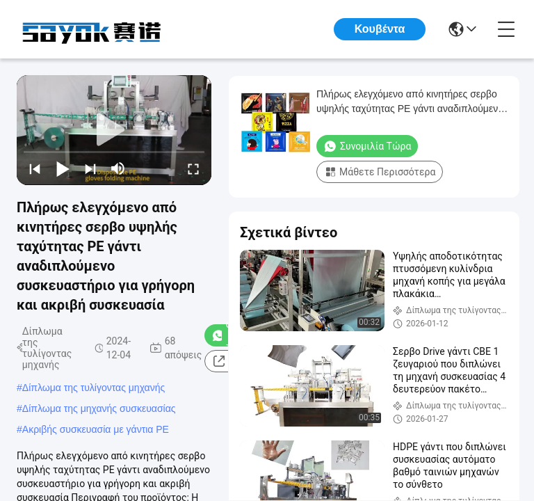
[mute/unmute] (118, 168)
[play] (114, 130)
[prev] (35, 168)
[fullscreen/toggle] (193, 168)
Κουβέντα (380, 29)
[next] (90, 168)
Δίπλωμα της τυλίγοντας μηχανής (93, 387)
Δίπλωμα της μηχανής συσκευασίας (99, 408)
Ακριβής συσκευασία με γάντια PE (95, 429)
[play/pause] (62, 168)
